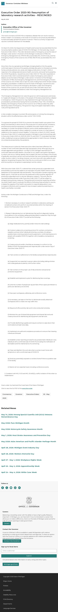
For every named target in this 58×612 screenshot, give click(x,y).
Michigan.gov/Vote (11, 564)
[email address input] (29, 550)
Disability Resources (9, 595)
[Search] (53, 3)
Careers (7, 523)
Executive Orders (32, 394)
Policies (5, 585)
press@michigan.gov (10, 32)
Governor (19, 394)
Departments (7, 604)
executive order (27, 388)
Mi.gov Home (7, 581)
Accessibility (7, 590)
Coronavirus (7, 394)
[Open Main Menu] (56, 3)
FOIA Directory (8, 599)
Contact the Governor (12, 541)
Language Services (9, 608)
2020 (4, 398)
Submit (29, 556)
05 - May (46, 394)
